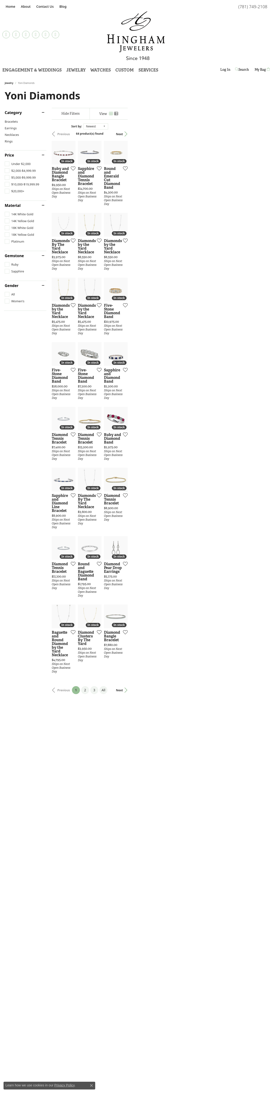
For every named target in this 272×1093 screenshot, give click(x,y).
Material (12, 205)
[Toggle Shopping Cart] (262, 69)
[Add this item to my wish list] (118, 215)
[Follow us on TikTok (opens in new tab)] (6, 34)
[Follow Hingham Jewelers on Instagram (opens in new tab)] (26, 34)
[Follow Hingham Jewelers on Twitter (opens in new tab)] (45, 34)
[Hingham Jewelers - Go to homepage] (136, 36)
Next (259, 134)
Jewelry (76, 70)
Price (9, 155)
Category (13, 112)
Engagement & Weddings (32, 70)
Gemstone (14, 256)
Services (148, 70)
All (173, 900)
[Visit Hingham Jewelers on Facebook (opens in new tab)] (16, 34)
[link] (10, 6)
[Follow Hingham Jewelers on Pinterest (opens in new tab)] (35, 34)
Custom (124, 70)
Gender (11, 285)
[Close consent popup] (91, 1085)
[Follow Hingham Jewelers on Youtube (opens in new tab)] (55, 34)
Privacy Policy (64, 1085)
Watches (100, 70)
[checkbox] (18, 164)
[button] (25, 6)
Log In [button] (225, 70)
